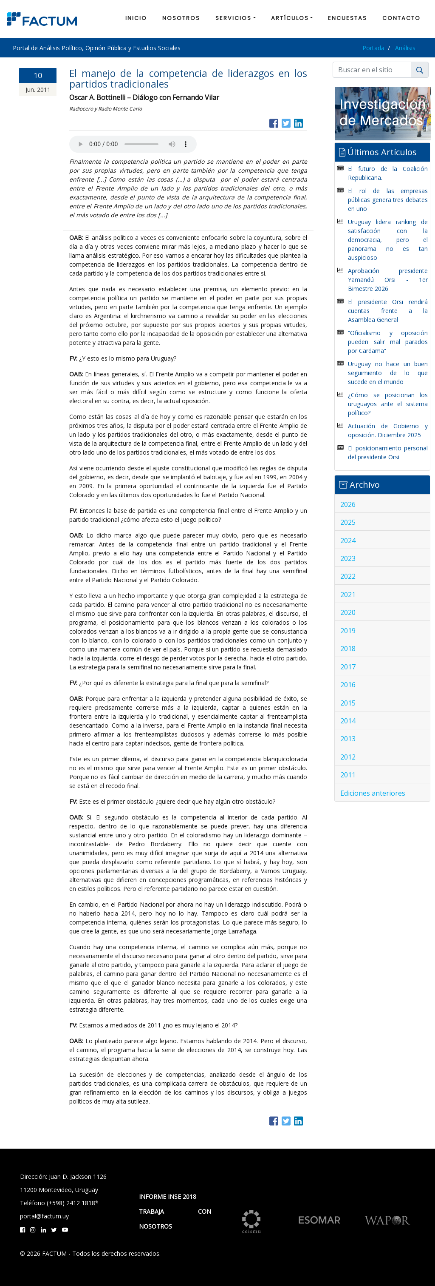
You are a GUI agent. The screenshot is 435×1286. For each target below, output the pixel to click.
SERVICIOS (233, 18)
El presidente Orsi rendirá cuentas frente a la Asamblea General (388, 311)
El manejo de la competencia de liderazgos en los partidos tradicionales (188, 78)
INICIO (136, 18)
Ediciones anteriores (372, 793)
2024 (348, 540)
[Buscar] (372, 70)
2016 (348, 684)
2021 (348, 594)
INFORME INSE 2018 (167, 1196)
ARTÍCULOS (290, 18)
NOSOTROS (181, 18)
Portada (373, 48)
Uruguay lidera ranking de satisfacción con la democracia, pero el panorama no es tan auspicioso (388, 240)
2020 (348, 612)
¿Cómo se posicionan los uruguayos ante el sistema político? (388, 404)
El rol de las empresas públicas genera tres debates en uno (388, 200)
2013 (348, 738)
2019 (348, 630)
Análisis (405, 48)
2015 (348, 703)
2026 (348, 504)
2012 (348, 757)
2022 (348, 576)
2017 (348, 666)
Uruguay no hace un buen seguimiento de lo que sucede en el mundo (388, 373)
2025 (348, 522)
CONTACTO (401, 18)
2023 (348, 558)
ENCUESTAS (347, 18)
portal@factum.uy (44, 1216)
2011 (348, 775)
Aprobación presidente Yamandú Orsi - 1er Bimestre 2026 (388, 280)
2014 (348, 721)
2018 (348, 648)
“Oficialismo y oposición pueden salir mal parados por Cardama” (388, 342)
